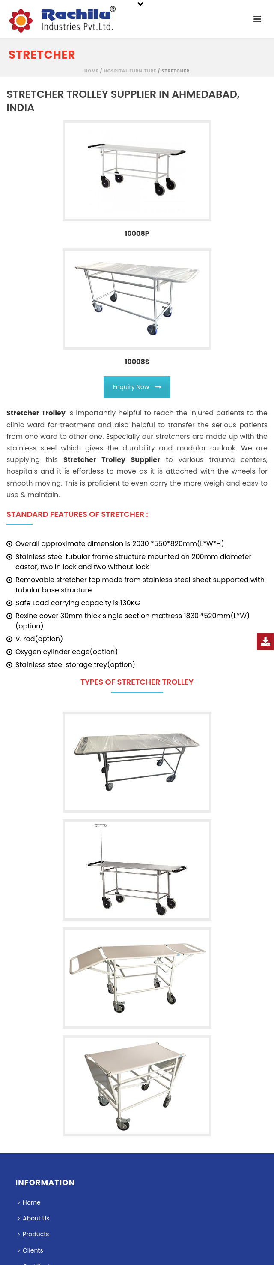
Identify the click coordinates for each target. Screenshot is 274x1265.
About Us (33, 1218)
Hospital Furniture (130, 71)
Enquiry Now (137, 387)
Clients (30, 1250)
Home (91, 71)
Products (33, 1234)
